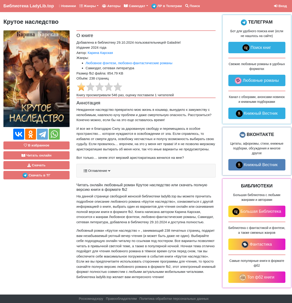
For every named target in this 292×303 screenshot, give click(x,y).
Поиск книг (256, 47)
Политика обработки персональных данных (174, 298)
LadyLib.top (28, 5)
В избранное (37, 145)
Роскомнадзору (91, 298)
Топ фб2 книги (256, 277)
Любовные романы (257, 80)
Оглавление (97, 171)
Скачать (36, 165)
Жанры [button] (87, 6)
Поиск (192, 6)
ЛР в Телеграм (166, 6)
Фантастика (257, 244)
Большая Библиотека (256, 211)
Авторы (111, 6)
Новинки (67, 6)
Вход (280, 6)
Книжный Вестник (257, 113)
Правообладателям (121, 298)
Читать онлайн (36, 155)
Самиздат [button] (134, 6)
